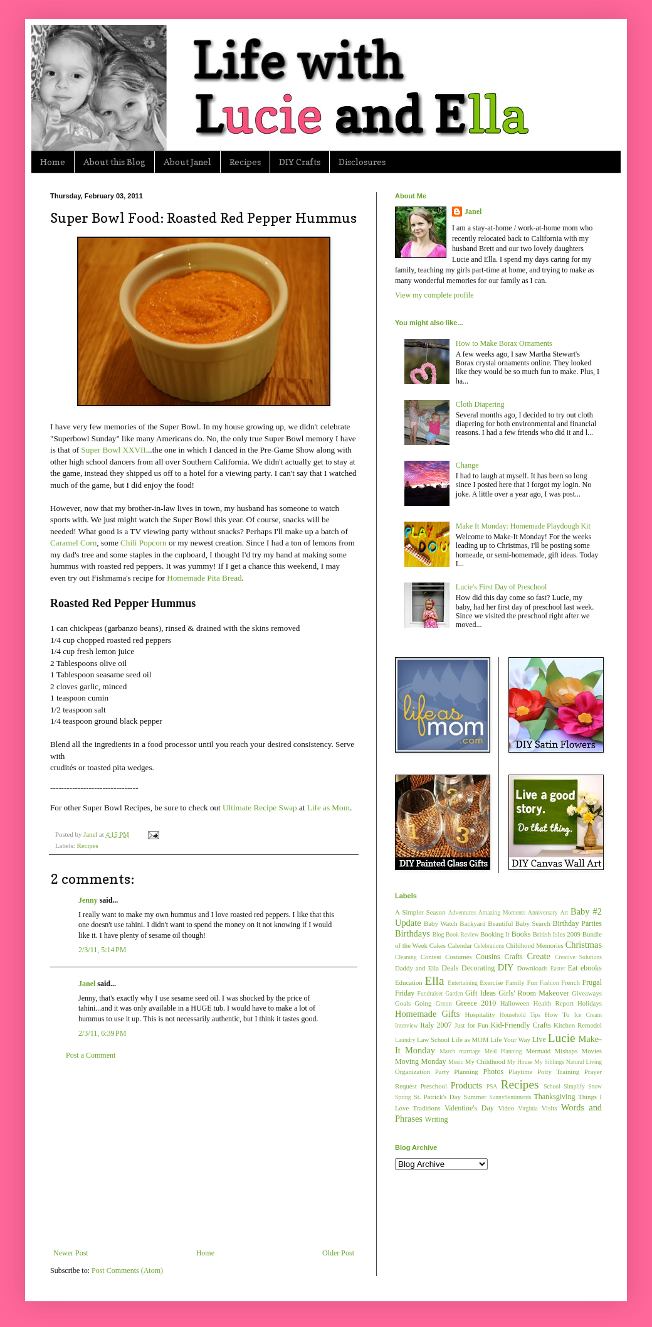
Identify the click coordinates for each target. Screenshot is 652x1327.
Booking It (495, 934)
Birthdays (412, 933)
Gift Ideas (480, 993)
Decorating (478, 968)
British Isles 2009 (556, 934)
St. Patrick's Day (437, 1096)
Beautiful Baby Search (519, 923)
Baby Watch (441, 923)
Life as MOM (470, 1039)
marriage (469, 1051)
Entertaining (462, 982)
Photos (493, 1071)
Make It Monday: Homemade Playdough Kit (523, 526)
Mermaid (538, 1051)
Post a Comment (90, 1055)
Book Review (462, 934)
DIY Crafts (299, 161)
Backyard (472, 923)
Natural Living (584, 1061)
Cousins (488, 956)
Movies (592, 1051)
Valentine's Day (469, 1108)
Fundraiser (430, 993)
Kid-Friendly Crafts (521, 1025)
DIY (506, 967)
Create (538, 956)
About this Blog (114, 161)
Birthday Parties (577, 923)
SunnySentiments (510, 1096)
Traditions (427, 1108)
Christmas (583, 945)
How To (557, 1014)
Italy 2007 (435, 1025)
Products (466, 1085)
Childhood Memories (535, 945)
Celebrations (489, 945)
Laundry (405, 1039)
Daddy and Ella (417, 968)
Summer (474, 1096)
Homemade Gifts (427, 1014)
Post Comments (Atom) (127, 1270)
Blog (438, 934)
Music (455, 1061)
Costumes (458, 956)
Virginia (528, 1108)
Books (521, 934)
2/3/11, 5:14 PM (102, 949)
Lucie (562, 1038)
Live (539, 1039)
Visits (549, 1108)
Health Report (554, 1003)
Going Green (432, 1003)
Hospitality (480, 1014)
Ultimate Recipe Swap (260, 807)
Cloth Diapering (480, 404)
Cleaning (406, 957)
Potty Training (558, 1071)
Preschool (433, 1086)
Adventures (462, 912)
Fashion (549, 982)
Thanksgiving (554, 1096)
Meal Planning (503, 1051)
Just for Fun (471, 1025)
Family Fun (521, 982)
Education (409, 982)
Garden (454, 993)
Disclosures (362, 161)
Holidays (589, 1003)
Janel (86, 983)
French (570, 982)
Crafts (513, 956)
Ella (434, 980)
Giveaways (587, 993)
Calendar (460, 945)
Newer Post (70, 1253)
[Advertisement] (204, 1154)
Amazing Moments (501, 912)
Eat (573, 968)
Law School (433, 1039)
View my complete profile (434, 295)
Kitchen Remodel (578, 1025)
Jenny (88, 900)
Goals (403, 1003)
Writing (436, 1119)
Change (467, 465)
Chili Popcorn (143, 542)
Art (564, 912)
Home (52, 161)
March (447, 1051)
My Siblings (549, 1061)
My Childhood (485, 1061)
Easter (557, 968)
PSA (492, 1086)
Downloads (532, 968)
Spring (403, 1096)
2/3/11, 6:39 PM (102, 1033)
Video (506, 1108)
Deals (449, 968)
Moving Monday (420, 1061)
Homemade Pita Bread (204, 578)
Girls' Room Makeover (533, 993)
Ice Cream (588, 1014)
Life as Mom (328, 807)
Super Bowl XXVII (113, 449)
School (552, 1086)
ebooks (591, 968)
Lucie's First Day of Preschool (501, 587)
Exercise (491, 982)
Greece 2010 (476, 1003)
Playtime (520, 1071)
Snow (595, 1086)
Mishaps (566, 1051)
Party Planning (456, 1071)
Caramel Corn (73, 542)
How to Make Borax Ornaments (504, 343)
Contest (431, 956)
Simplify (574, 1086)
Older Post (338, 1253)
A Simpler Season (420, 912)
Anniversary (542, 912)
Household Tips (520, 1014)
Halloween (515, 1003)
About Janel (187, 161)
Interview (406, 1025)
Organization (412, 1071)
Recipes (245, 161)
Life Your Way (510, 1039)
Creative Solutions (578, 957)
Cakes (437, 945)
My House (520, 1061)
